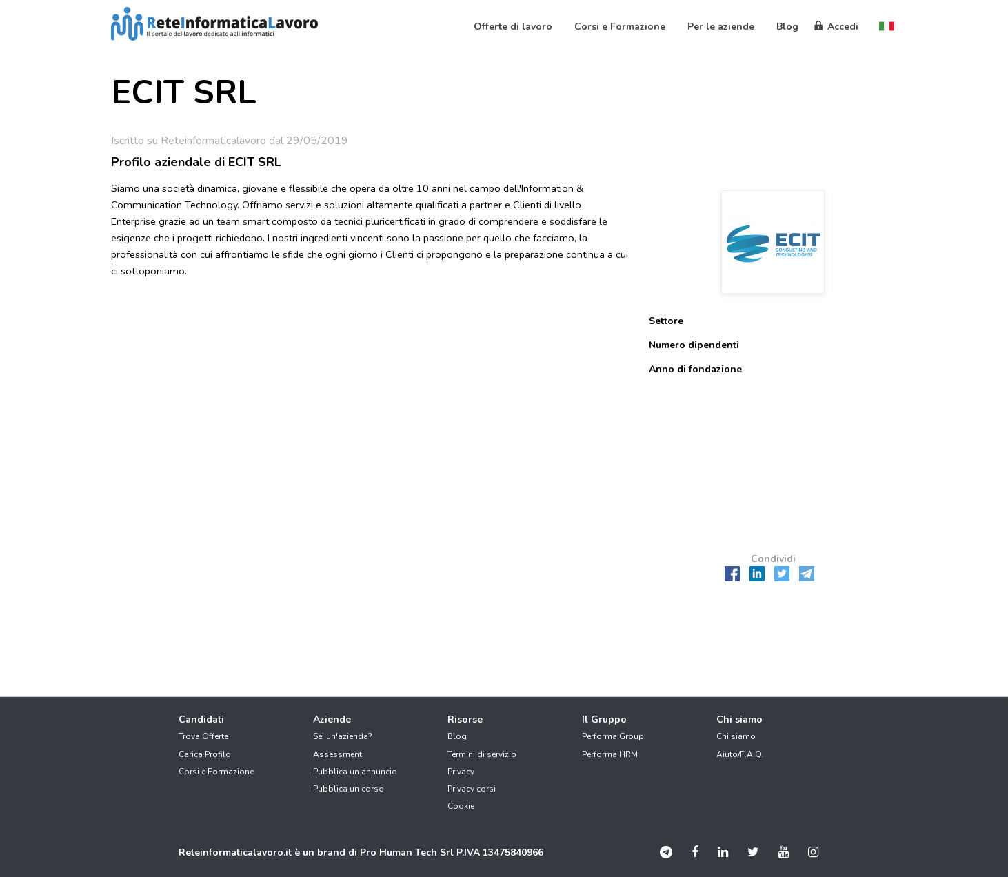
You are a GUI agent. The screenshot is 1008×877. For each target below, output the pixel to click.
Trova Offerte (203, 736)
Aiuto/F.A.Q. (740, 754)
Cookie (460, 806)
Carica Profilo (205, 754)
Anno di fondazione (695, 369)
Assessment (337, 754)
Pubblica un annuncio (355, 771)
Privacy (460, 771)
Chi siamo (736, 736)
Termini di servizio (481, 754)
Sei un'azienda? (342, 736)
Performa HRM (610, 754)
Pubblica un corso (348, 788)
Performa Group (613, 736)
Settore (666, 320)
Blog (457, 736)
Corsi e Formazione (216, 771)
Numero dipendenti (694, 345)
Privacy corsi (471, 788)
